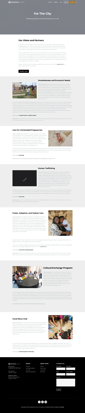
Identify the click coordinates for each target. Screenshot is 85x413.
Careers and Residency (31, 371)
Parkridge (21, 155)
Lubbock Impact (32, 115)
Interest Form (60, 64)
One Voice (21, 196)
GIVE (61, 2)
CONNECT (56, 2)
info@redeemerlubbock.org (14, 368)
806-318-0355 (11, 366)
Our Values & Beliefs (30, 368)
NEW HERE (72, 2)
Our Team (28, 370)
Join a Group (43, 368)
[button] (76, 2)
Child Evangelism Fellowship (26, 351)
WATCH (66, 2)
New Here (42, 371)
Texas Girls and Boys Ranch (26, 249)
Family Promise (23, 115)
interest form (43, 246)
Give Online (42, 370)
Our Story (28, 366)
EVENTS (50, 2)
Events (41, 366)
